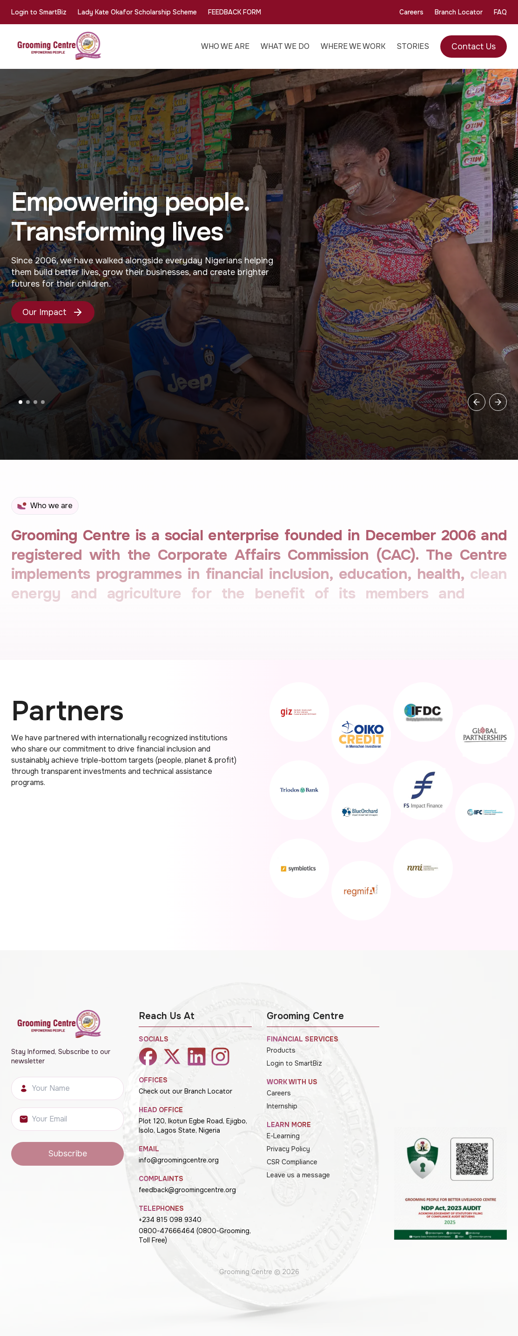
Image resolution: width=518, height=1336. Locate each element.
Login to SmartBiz (39, 12)
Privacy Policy (288, 1149)
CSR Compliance (292, 1162)
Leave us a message (298, 1175)
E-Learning (283, 1136)
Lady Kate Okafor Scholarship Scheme (137, 12)
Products (281, 1050)
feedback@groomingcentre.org (187, 1190)
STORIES (413, 46)
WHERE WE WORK (353, 46)
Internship (282, 1106)
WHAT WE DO (285, 46)
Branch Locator (459, 12)
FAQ (500, 12)
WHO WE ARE (225, 46)
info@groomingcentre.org (179, 1160)
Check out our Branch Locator (185, 1091)
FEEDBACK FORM (234, 12)
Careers (411, 12)
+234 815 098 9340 (170, 1219)
